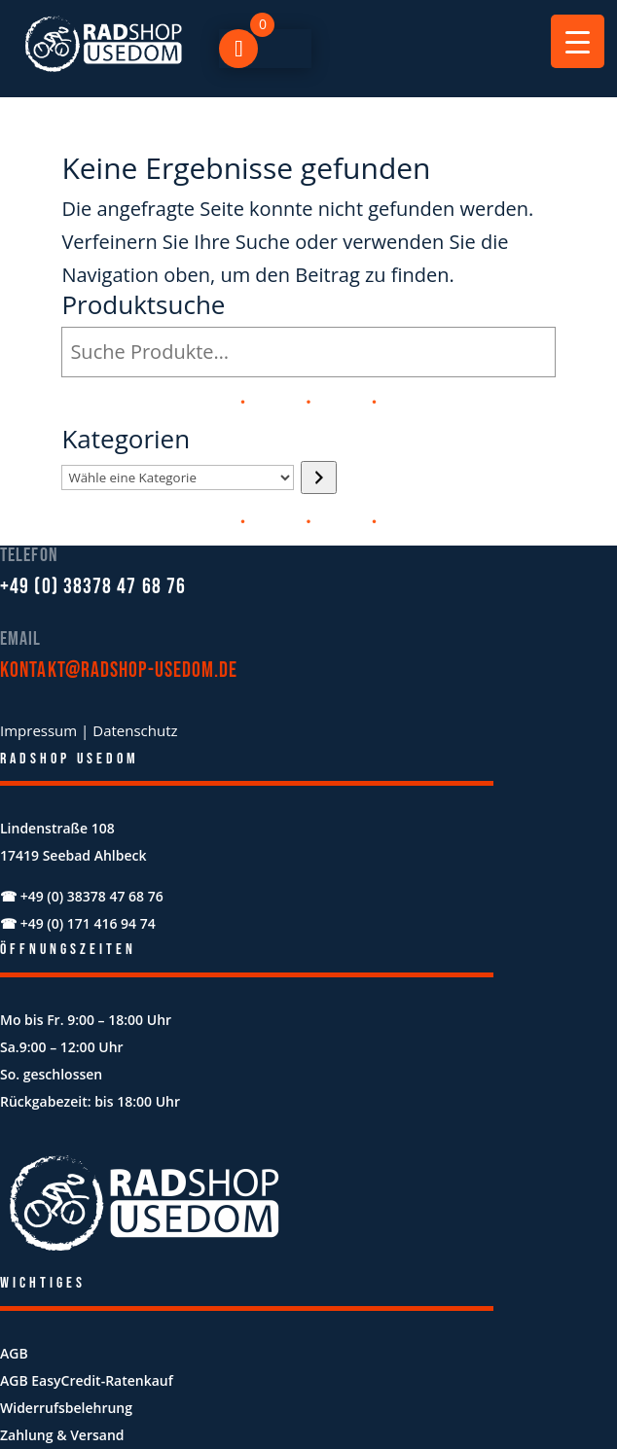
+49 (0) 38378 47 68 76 (93, 587)
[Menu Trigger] (577, 41)
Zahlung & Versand (62, 1435)
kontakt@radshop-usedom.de (119, 670)
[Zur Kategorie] (319, 477)
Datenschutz (134, 730)
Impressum (38, 730)
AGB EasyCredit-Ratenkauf (86, 1380)
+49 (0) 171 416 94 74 (88, 923)
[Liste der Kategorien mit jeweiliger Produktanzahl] (177, 477)
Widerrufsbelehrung (66, 1407)
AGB (14, 1353)
